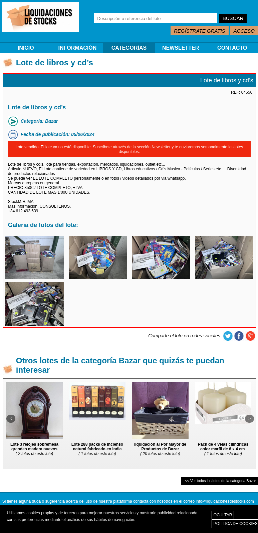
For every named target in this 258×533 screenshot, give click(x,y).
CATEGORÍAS (129, 48)
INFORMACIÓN (77, 48)
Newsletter (161, 147)
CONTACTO (232, 48)
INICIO (26, 48)
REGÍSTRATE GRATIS (199, 31)
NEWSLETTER (180, 48)
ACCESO (244, 31)
